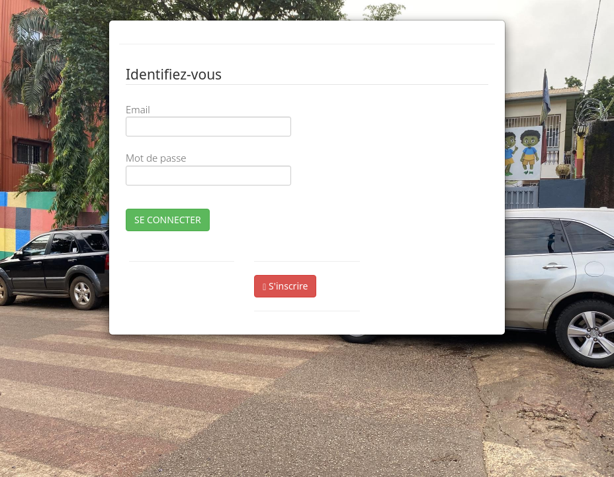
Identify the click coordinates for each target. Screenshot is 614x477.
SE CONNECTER (167, 219)
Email (138, 109)
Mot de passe (156, 157)
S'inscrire (285, 286)
